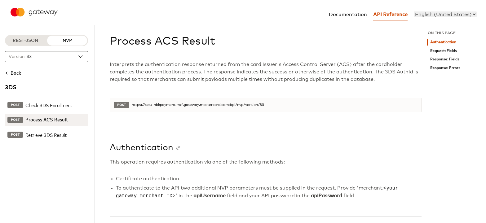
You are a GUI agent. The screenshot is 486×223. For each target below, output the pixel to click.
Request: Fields (443, 51)
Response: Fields (444, 59)
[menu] (445, 14)
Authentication (443, 42)
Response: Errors (445, 68)
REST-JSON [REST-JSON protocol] (25, 40)
